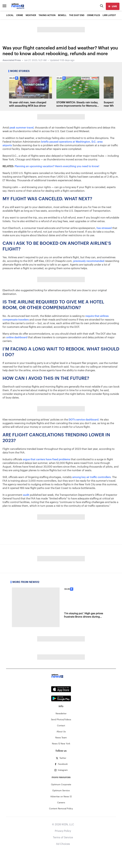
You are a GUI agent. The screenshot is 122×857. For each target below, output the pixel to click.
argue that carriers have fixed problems (46, 459)
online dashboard (16, 337)
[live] (112, 6)
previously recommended (88, 261)
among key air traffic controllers (91, 477)
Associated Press (12, 60)
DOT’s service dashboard (83, 419)
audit (26, 495)
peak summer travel (22, 127)
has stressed (104, 228)
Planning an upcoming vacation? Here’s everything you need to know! (57, 166)
